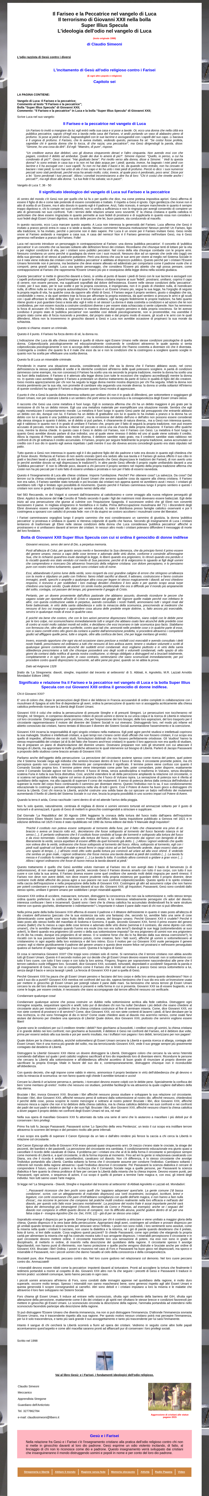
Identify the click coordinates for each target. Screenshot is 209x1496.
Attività (145, 1472)
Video (181, 1472)
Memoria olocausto (123, 1472)
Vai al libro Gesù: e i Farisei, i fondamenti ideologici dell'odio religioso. (104, 1375)
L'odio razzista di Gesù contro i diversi (44, 57)
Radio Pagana (163, 1472)
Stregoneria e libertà (36, 1472)
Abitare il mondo (65, 1472)
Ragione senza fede (93, 1472)
